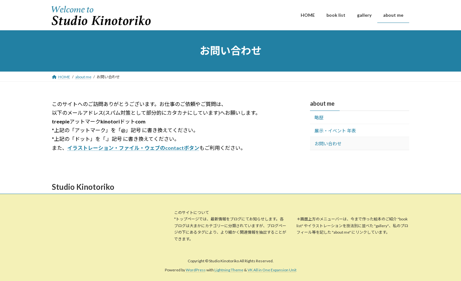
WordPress (196, 269)
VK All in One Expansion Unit (272, 269)
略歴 (319, 117)
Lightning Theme (228, 269)
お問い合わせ (328, 143)
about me (322, 103)
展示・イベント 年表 (335, 130)
